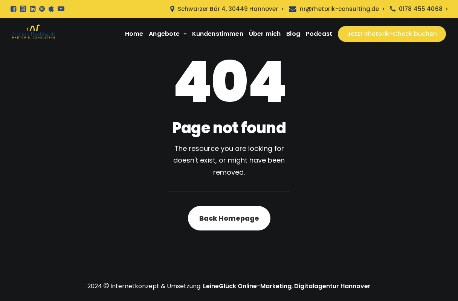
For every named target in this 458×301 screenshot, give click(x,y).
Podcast (319, 33)
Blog (293, 33)
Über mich (265, 33)
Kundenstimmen (217, 33)
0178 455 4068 (423, 9)
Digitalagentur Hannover (332, 286)
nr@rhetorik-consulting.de (342, 9)
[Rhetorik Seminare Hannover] (33, 34)
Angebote (167, 33)
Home (134, 33)
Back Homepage (229, 218)
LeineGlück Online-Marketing (247, 286)
